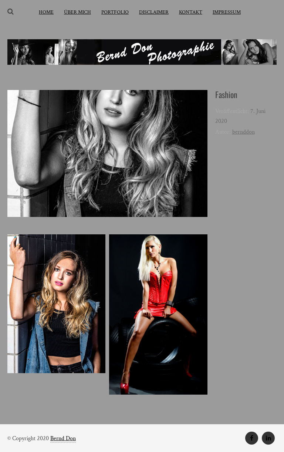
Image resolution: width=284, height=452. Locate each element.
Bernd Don (63, 438)
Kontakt (190, 12)
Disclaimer (154, 12)
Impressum (227, 12)
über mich (77, 12)
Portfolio (115, 12)
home (46, 12)
